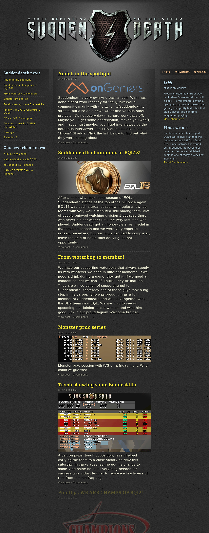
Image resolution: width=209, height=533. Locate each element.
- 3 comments (79, 317)
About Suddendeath (176, 162)
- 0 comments (79, 374)
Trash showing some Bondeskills (24, 104)
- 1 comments (79, 247)
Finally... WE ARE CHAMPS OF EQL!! (100, 492)
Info (166, 72)
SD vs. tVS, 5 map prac (18, 118)
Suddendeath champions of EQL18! (99, 152)
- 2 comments (79, 142)
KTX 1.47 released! (15, 154)
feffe (168, 83)
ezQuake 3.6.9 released (18, 165)
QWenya (9, 132)
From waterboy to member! (20, 93)
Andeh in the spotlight (17, 79)
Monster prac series (16, 99)
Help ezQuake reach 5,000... (21, 159)
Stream (200, 72)
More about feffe (174, 119)
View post (64, 142)
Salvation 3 (11, 137)
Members (182, 72)
